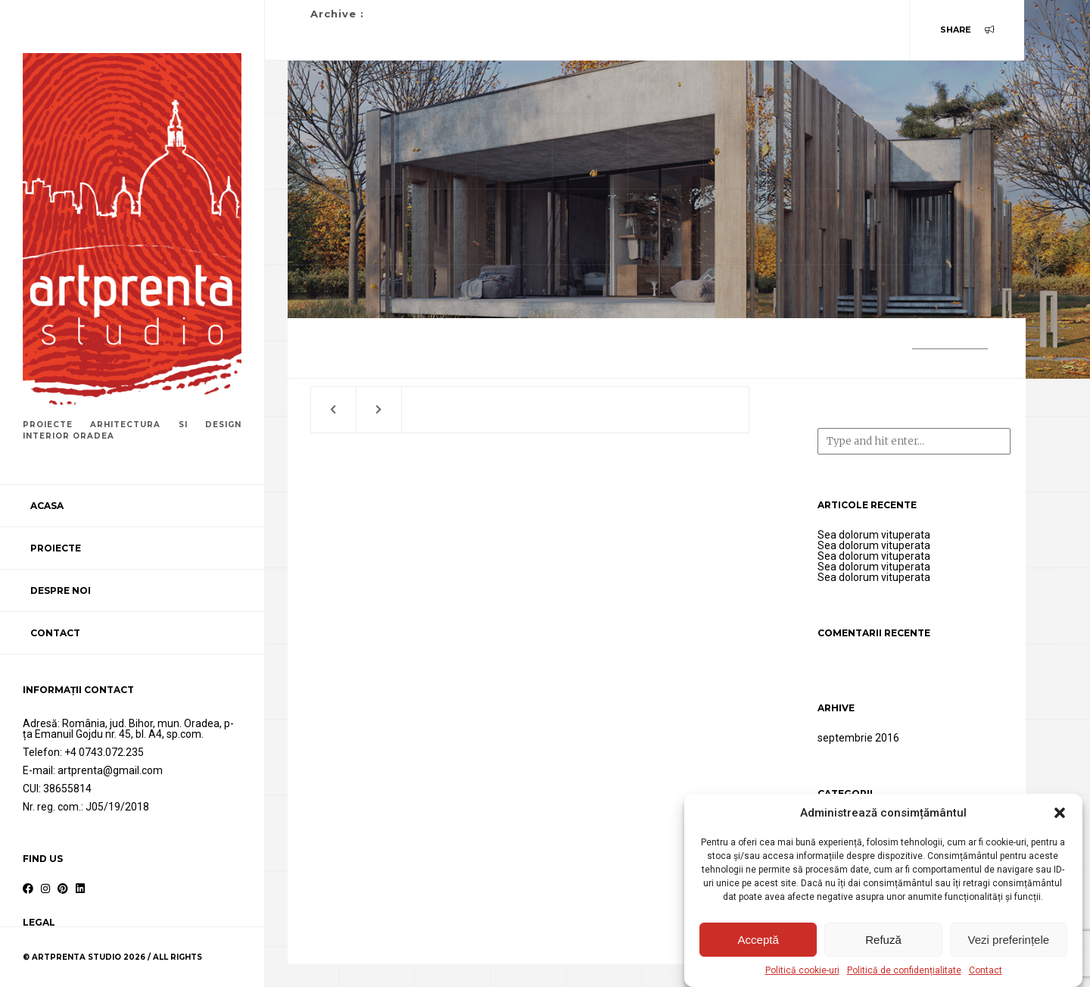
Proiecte (55, 548)
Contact (985, 970)
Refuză (883, 939)
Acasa (47, 505)
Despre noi (60, 590)
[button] (1059, 812)
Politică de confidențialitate (904, 970)
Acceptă (758, 939)
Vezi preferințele (1009, 939)
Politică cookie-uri (802, 970)
